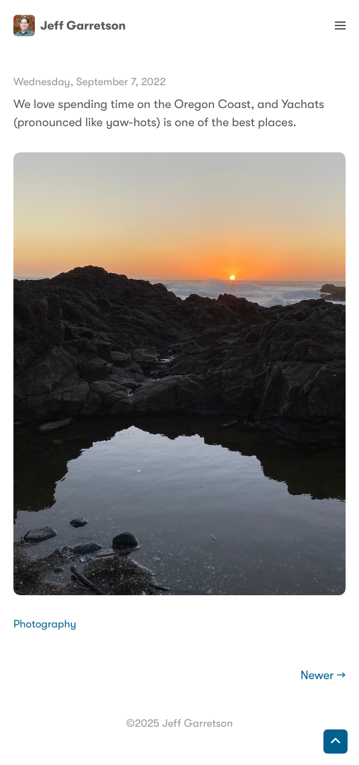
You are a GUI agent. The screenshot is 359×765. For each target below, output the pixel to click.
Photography (44, 624)
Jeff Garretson (69, 25)
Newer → (323, 675)
